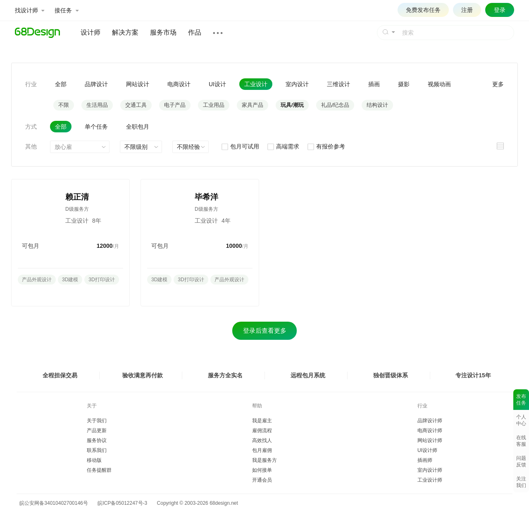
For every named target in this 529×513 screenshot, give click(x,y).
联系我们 (97, 450)
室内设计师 (429, 470)
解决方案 (125, 32)
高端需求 (283, 146)
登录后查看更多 (264, 330)
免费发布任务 (423, 10)
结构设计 (377, 105)
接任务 (67, 10)
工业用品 (213, 105)
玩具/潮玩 (292, 105)
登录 (499, 10)
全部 (61, 84)
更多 (498, 84)
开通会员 (262, 480)
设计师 (90, 32)
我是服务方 (264, 460)
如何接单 (262, 470)
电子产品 (175, 105)
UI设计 (217, 84)
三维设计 (338, 84)
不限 (63, 105)
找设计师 (30, 10)
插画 (374, 84)
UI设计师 (427, 450)
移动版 (94, 460)
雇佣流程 (262, 430)
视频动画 (439, 84)
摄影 (404, 84)
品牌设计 (96, 84)
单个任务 (96, 126)
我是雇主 (262, 421)
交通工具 (136, 105)
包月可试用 (240, 146)
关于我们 (97, 421)
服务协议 (97, 440)
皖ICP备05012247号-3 (122, 503)
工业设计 (255, 84)
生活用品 (97, 105)
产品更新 (97, 430)
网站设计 (137, 84)
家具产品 (252, 105)
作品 (194, 32)
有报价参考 (326, 146)
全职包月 (137, 126)
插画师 (424, 460)
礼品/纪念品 (335, 105)
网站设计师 (429, 440)
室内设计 (297, 84)
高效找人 (262, 440)
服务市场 (163, 32)
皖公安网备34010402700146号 (52, 503)
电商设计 (179, 84)
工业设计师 (429, 480)
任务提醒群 (99, 470)
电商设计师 (429, 430)
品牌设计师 (429, 421)
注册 (467, 10)
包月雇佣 (262, 450)
